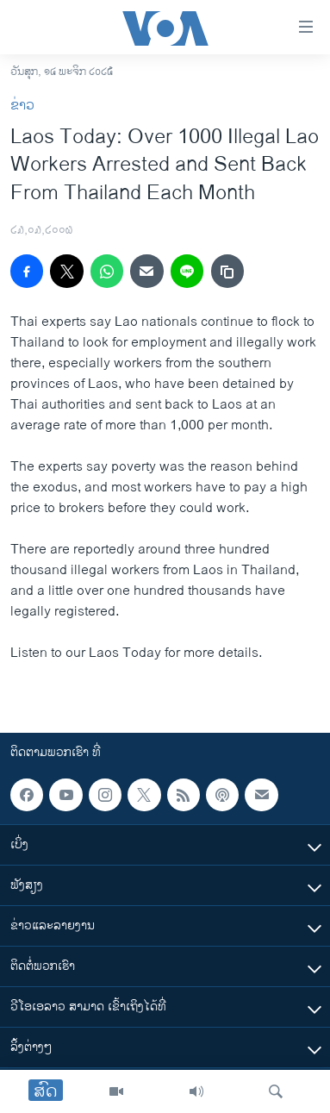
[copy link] (227, 270)
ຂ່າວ (22, 105)
